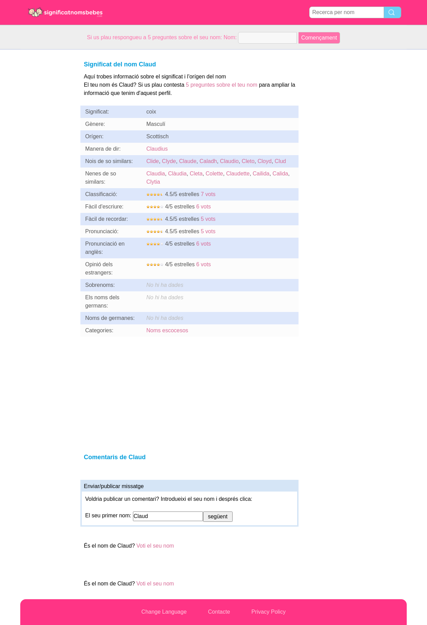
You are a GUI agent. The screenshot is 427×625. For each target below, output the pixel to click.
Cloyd (265, 161)
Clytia (153, 182)
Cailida (261, 173)
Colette (214, 173)
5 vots (208, 219)
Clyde (169, 161)
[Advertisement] (47, 153)
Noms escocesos (167, 330)
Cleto (248, 161)
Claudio (229, 161)
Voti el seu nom (155, 546)
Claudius (157, 149)
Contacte (219, 612)
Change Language (164, 612)
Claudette (238, 173)
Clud (280, 161)
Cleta (196, 173)
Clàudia (177, 173)
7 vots (208, 194)
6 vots (203, 206)
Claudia (155, 173)
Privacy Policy (268, 612)
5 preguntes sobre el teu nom (221, 85)
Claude (187, 161)
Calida (280, 173)
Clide (152, 161)
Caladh (208, 161)
